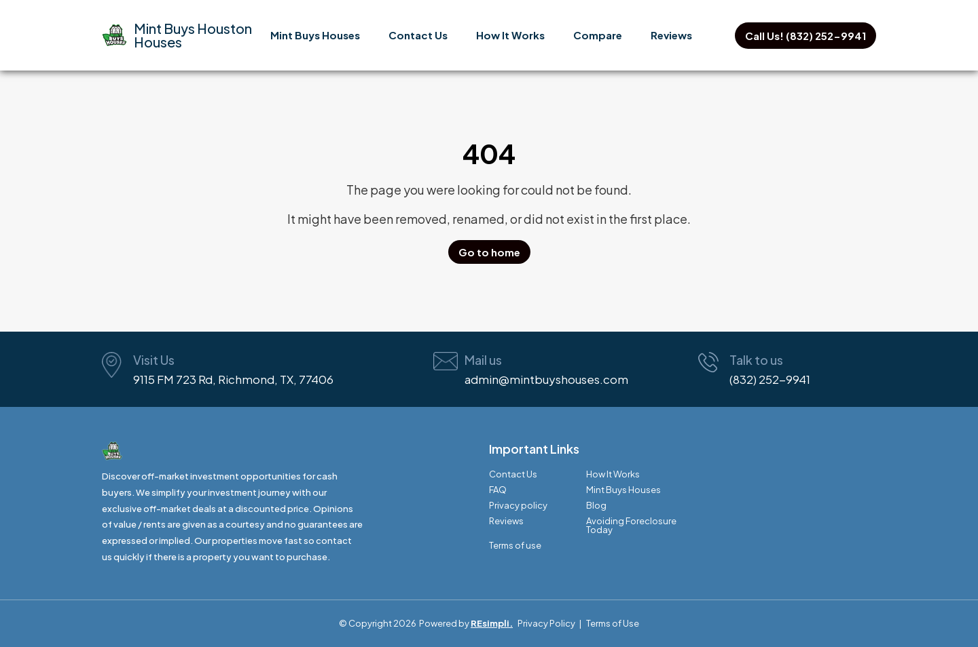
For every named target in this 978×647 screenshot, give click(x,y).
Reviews (671, 34)
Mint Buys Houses (315, 34)
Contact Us (418, 34)
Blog (596, 505)
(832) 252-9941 (769, 379)
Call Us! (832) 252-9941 (805, 35)
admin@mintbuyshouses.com (546, 379)
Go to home (489, 252)
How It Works (510, 34)
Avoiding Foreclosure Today (631, 525)
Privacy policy (518, 505)
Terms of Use (612, 623)
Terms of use (515, 545)
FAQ (498, 490)
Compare (597, 34)
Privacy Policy (546, 623)
